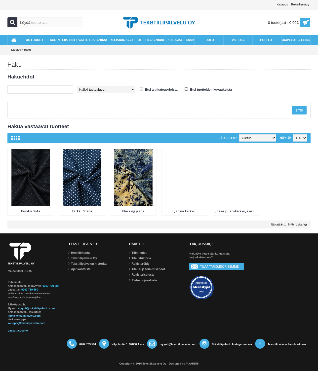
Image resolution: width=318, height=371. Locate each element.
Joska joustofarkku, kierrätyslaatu (237, 211)
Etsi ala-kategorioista (161, 89)
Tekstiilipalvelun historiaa (87, 264)
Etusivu (16, 49)
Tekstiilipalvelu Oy (82, 258)
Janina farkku (184, 211)
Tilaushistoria (140, 258)
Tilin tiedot (138, 253)
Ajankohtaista (79, 269)
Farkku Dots (30, 211)
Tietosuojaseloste (143, 280)
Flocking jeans (133, 211)
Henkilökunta (79, 253)
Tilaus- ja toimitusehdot (147, 269)
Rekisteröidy (139, 264)
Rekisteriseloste (142, 275)
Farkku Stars (82, 211)
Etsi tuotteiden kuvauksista (211, 89)
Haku (27, 49)
